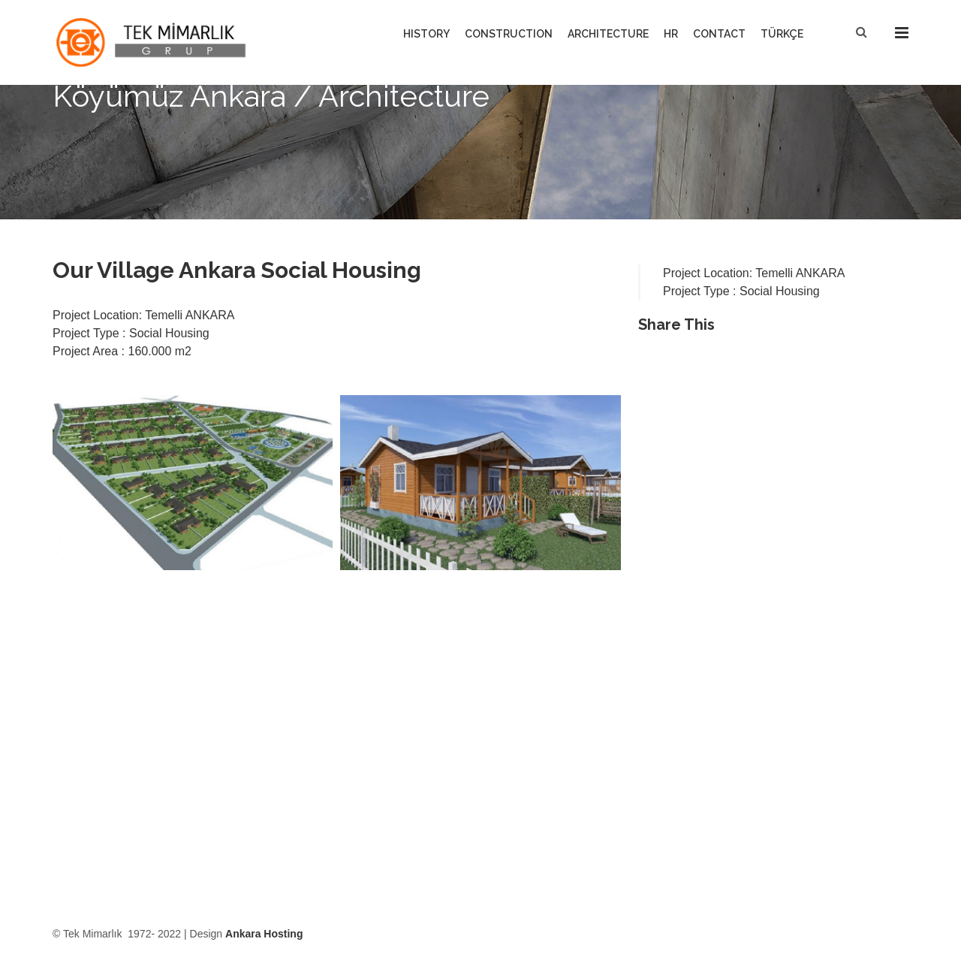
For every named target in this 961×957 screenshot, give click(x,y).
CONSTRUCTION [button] (509, 34)
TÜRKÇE (782, 34)
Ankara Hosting (264, 934)
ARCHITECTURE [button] (608, 34)
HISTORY (426, 34)
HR (671, 34)
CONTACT (719, 34)
